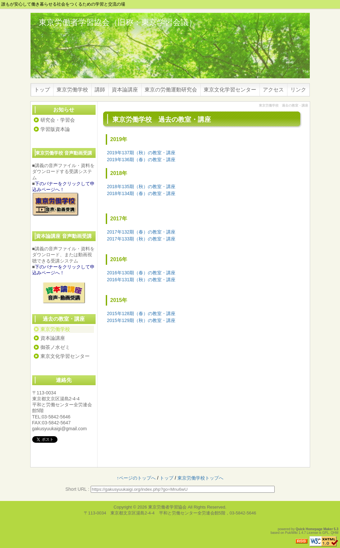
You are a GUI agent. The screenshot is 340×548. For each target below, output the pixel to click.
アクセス (273, 89)
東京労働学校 (72, 89)
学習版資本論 (55, 129)
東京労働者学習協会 (167, 507)
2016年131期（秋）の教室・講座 (141, 279)
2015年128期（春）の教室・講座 (141, 313)
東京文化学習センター (230, 89)
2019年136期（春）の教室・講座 (141, 159)
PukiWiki (291, 533)
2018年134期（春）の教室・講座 (141, 193)
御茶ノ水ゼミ (55, 347)
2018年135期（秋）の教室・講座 (141, 186)
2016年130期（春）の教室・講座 (141, 272)
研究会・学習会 (57, 120)
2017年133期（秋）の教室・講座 (141, 238)
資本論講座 (125, 89)
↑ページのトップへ (136, 478)
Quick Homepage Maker (314, 529)
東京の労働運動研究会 (171, 89)
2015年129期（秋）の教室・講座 (141, 320)
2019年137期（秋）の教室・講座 (141, 152)
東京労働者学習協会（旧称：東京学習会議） (117, 22)
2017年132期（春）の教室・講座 (141, 232)
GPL (325, 533)
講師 (100, 89)
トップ (42, 89)
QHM (334, 533)
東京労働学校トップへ (200, 478)
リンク (298, 89)
